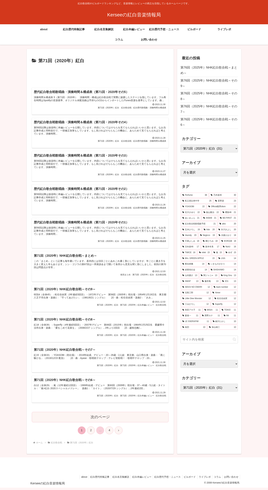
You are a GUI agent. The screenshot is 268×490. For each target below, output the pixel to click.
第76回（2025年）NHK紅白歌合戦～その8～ (208, 96)
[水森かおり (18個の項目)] (227, 235)
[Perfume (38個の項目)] (195, 195)
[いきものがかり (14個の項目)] (222, 264)
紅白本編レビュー (138, 479)
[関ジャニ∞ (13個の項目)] (209, 275)
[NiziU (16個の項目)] (229, 246)
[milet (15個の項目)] (204, 252)
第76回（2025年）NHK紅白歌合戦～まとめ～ (208, 70)
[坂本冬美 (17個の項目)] (211, 246)
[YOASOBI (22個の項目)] (193, 206)
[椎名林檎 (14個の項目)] (193, 264)
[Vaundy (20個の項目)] (189, 235)
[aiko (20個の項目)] (228, 223)
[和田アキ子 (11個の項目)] (191, 310)
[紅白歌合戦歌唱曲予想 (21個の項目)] (199, 223)
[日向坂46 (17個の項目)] (190, 246)
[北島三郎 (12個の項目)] (195, 292)
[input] (209, 339)
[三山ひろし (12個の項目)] (195, 304)
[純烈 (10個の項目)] (194, 327)
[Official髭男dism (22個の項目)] (222, 206)
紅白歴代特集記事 (95, 479)
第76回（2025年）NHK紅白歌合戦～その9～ (208, 83)
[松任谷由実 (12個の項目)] (225, 298)
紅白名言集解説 (117, 479)
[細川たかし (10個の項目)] (224, 321)
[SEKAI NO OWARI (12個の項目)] (196, 287)
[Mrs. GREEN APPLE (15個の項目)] (198, 258)
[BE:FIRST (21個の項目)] (228, 218)
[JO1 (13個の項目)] (229, 281)
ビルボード (188, 479)
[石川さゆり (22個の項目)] (191, 212)
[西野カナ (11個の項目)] (211, 315)
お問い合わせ (231, 479)
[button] (234, 339)
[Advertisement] (100, 74)
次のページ (100, 420)
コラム (216, 479)
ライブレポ (203, 479)
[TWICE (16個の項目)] (189, 252)
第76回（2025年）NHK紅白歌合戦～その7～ (208, 109)
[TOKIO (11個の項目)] (229, 310)
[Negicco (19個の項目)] (207, 235)
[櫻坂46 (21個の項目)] (229, 212)
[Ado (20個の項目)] (209, 229)
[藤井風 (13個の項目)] (210, 281)
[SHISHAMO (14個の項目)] (223, 269)
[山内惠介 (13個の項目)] (190, 275)
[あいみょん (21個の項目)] (191, 218)
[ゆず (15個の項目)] (231, 252)
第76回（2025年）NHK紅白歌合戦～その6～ (208, 122)
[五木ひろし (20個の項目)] (191, 229)
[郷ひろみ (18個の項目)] (210, 241)
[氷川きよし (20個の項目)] (227, 229)
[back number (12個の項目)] (225, 287)
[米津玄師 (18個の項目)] (229, 241)
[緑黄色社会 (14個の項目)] (195, 269)
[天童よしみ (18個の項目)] (191, 241)
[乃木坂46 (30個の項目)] (223, 195)
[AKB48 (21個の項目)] (210, 218)
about (80, 479)
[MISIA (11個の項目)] (211, 310)
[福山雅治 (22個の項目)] (211, 212)
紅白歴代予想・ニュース (165, 479)
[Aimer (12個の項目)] (224, 292)
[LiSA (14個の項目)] (227, 258)
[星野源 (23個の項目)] (226, 201)
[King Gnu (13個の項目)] (228, 275)
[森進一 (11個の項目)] (190, 315)
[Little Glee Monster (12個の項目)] (196, 298)
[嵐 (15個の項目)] (217, 252)
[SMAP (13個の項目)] (190, 281)
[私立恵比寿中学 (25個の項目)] (197, 201)
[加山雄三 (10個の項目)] (222, 327)
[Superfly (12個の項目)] (224, 304)
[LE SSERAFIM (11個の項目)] (196, 321)
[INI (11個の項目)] (230, 315)
